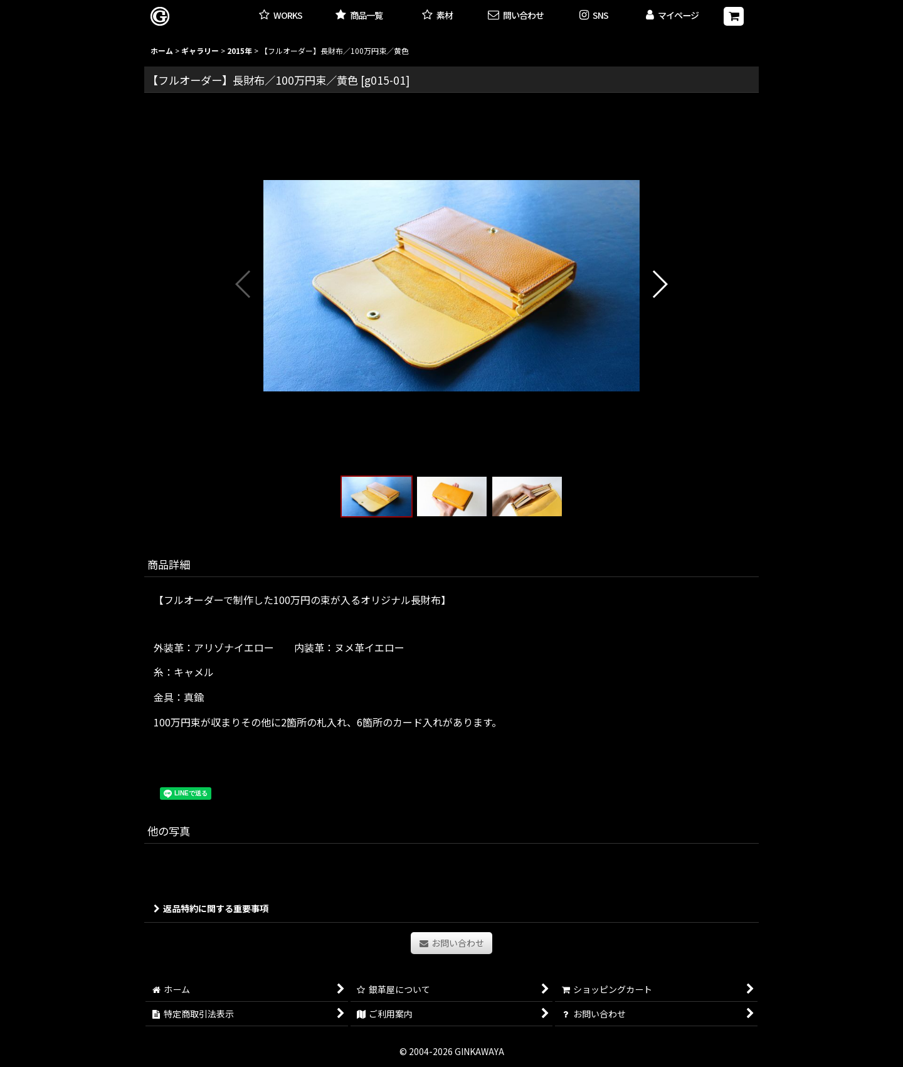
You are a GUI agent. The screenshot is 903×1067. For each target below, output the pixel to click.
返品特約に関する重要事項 (211, 908)
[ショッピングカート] (734, 16)
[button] (594, 16)
